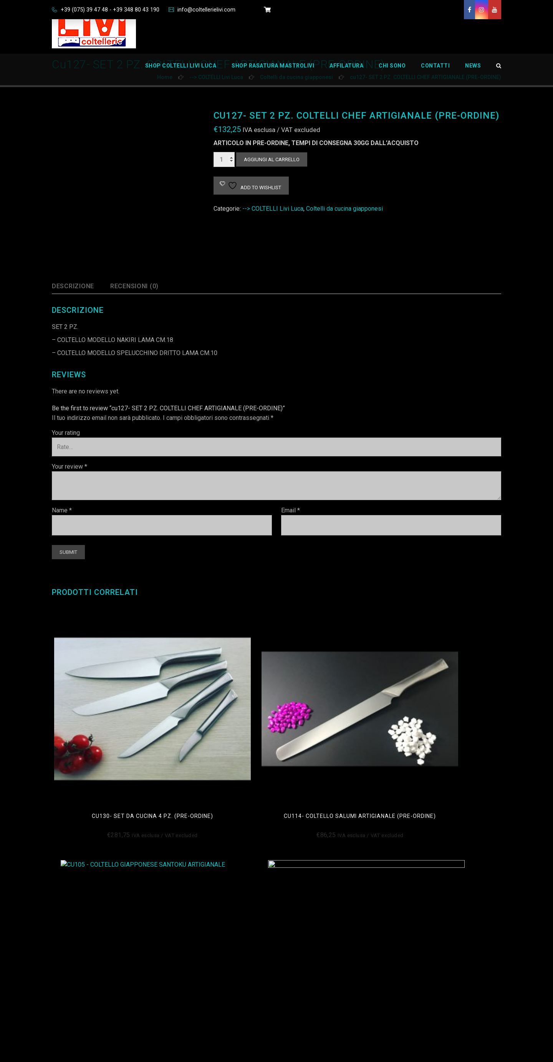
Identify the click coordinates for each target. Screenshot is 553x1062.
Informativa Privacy (199, 927)
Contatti (435, 71)
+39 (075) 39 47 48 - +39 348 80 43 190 (114, 9)
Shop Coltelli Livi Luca (181, 71)
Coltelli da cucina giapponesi (344, 208)
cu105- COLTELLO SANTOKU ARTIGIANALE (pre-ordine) (334, 723)
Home (297, 891)
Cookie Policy (192, 909)
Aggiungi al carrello (272, 159)
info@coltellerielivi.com (217, 9)
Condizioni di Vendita (202, 891)
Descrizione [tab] (75, 286)
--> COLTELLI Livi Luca (272, 208)
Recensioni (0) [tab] (142, 286)
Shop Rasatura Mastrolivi (273, 71)
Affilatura (346, 71)
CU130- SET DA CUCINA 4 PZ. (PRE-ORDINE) (104, 723)
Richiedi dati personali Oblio (211, 981)
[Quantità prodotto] (224, 159)
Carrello (299, 945)
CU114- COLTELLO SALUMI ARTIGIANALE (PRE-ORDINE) (219, 723)
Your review (69, 466)
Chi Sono (392, 71)
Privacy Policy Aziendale (206, 999)
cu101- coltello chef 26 (448, 720)
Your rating (66, 432)
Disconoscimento (197, 945)
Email (290, 510)
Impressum (189, 963)
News (473, 71)
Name (62, 510)
